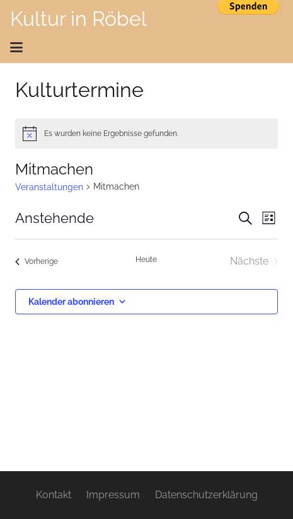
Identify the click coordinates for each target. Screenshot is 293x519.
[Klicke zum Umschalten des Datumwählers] (54, 218)
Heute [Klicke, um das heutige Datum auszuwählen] (146, 259)
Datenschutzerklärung (206, 495)
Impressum (113, 495)
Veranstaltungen (49, 187)
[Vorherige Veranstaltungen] (36, 261)
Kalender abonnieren (71, 302)
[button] (142, 47)
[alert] (146, 133)
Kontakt (53, 495)
